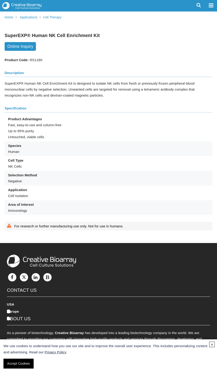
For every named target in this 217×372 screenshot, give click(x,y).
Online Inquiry (20, 46)
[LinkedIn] (36, 277)
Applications (29, 17)
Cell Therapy (52, 17)
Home (9, 17)
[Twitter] (24, 277)
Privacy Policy (56, 352)
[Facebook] (12, 277)
